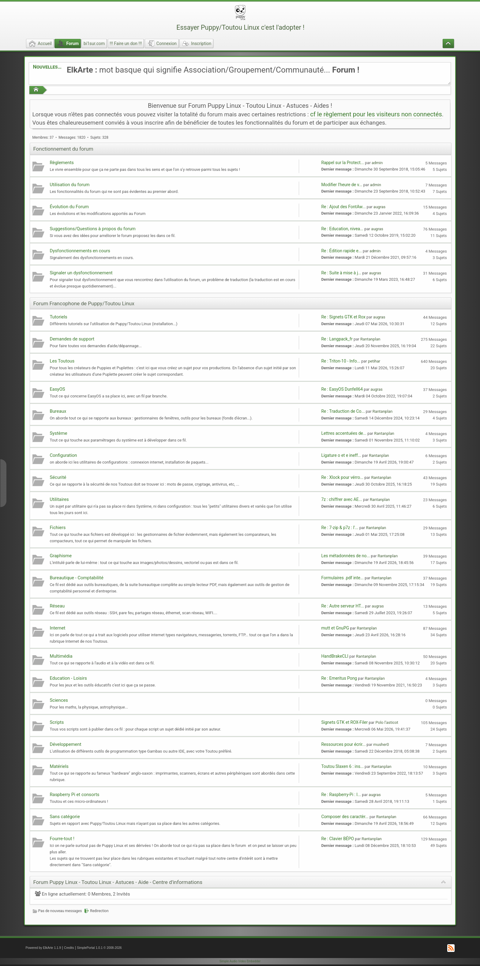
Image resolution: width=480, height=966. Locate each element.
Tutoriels (58, 317)
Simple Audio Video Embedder (240, 961)
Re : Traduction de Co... (343, 411)
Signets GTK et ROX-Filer (344, 722)
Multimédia (61, 656)
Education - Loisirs (68, 678)
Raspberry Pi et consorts (74, 794)
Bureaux (58, 411)
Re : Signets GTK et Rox (343, 316)
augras (379, 207)
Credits (69, 947)
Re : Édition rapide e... (341, 250)
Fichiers (58, 527)
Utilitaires (59, 499)
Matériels (59, 766)
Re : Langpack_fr (336, 338)
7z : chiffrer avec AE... (341, 499)
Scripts (57, 722)
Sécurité (58, 477)
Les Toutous (62, 361)
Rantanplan (370, 339)
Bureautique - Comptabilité (76, 578)
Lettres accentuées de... (343, 433)
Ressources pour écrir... (343, 744)
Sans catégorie (65, 816)
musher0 (381, 744)
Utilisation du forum (69, 184)
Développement (65, 744)
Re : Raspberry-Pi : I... (341, 794)
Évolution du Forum (69, 206)
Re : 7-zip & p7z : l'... (339, 527)
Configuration (63, 455)
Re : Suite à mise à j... (341, 272)
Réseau (57, 606)
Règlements (62, 162)
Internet (57, 628)
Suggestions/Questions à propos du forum (93, 228)
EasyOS (57, 389)
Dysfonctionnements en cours (80, 251)
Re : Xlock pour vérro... (342, 477)
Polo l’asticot (386, 722)
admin (377, 162)
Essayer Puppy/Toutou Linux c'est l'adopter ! (240, 27)
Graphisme (61, 555)
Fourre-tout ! (62, 838)
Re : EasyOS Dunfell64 (342, 389)
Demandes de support (72, 339)
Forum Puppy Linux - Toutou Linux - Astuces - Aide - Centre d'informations (117, 882)
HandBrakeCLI (334, 656)
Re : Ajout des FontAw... (343, 206)
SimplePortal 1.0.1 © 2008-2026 (99, 947)
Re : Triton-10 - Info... (340, 361)
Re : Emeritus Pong (339, 678)
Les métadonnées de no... (345, 555)
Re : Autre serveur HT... (342, 605)
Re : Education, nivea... (342, 228)
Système (58, 433)
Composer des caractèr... (344, 816)
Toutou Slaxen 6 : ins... (342, 766)
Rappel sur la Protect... (342, 162)
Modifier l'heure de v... (341, 184)
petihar (374, 361)
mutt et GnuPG (335, 628)
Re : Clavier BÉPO (337, 838)
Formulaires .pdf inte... (342, 577)
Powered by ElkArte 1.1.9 (43, 947)
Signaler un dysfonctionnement (81, 273)
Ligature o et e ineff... (341, 455)
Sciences (59, 700)
